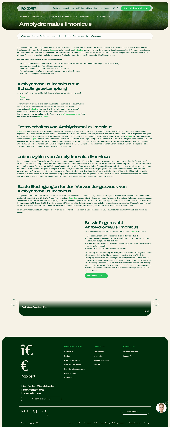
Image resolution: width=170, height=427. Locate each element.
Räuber (67, 356)
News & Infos (99, 356)
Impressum (88, 423)
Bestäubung (68, 378)
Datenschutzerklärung (102, 423)
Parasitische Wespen (72, 360)
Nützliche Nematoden (72, 365)
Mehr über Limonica (96, 275)
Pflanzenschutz (37, 16)
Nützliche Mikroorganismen (74, 369)
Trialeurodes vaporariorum (71, 114)
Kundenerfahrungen (130, 352)
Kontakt (97, 365)
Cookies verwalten (75, 423)
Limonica (134, 232)
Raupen (129, 136)
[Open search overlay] (114, 8)
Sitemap (146, 423)
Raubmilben (84, 16)
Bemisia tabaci (43, 116)
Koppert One (128, 356)
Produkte (56, 8)
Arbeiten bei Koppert (102, 360)
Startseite (23, 16)
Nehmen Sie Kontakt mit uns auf (135, 8)
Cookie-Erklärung (135, 423)
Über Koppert (105, 8)
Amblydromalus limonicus (102, 16)
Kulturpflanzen (68, 8)
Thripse (52, 50)
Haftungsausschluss (119, 423)
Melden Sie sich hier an (46, 399)
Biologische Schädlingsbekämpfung (61, 16)
